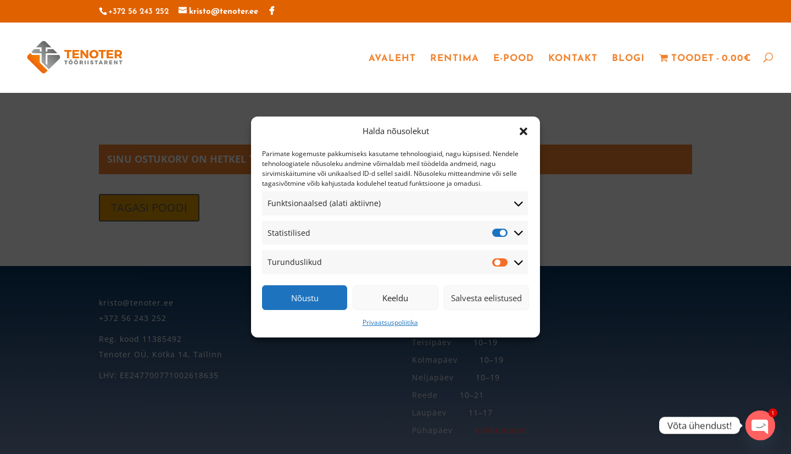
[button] (523, 131)
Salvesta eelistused (486, 297)
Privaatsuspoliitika (390, 322)
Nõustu (305, 297)
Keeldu (395, 297)
